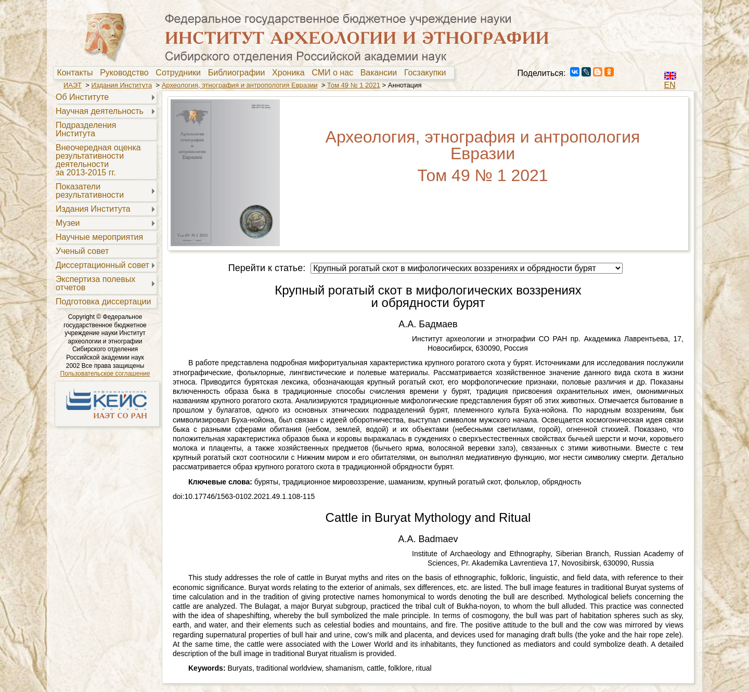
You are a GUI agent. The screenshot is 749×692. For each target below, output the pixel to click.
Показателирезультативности (90, 190)
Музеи (68, 223)
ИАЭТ (72, 85)
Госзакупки (427, 73)
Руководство (126, 73)
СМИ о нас (335, 73)
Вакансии (381, 73)
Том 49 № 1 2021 (353, 85)
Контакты (77, 73)
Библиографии (239, 73)
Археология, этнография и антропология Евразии (240, 85)
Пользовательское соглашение (105, 373)
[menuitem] (77, 73)
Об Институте (82, 97)
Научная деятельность (100, 111)
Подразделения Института (86, 129)
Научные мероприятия (99, 237)
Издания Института (121, 85)
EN (670, 85)
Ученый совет (82, 251)
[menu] (105, 198)
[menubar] (254, 73)
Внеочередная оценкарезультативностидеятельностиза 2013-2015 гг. (98, 160)
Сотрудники (180, 73)
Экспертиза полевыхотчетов (95, 283)
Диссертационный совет (102, 265)
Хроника (290, 73)
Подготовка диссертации (103, 301)
